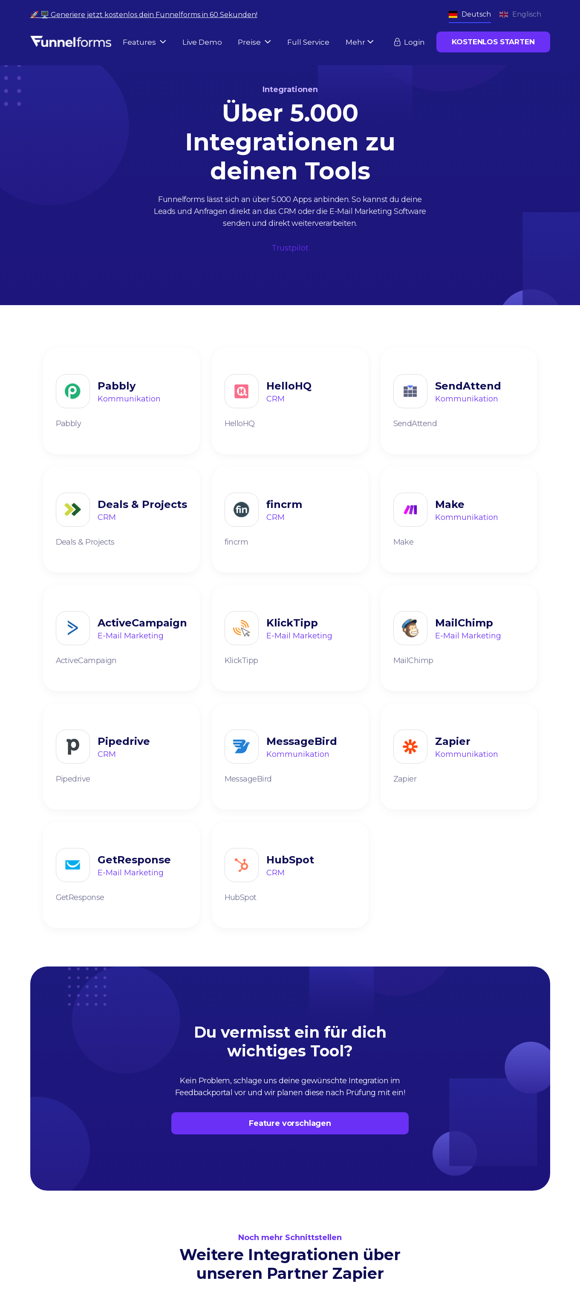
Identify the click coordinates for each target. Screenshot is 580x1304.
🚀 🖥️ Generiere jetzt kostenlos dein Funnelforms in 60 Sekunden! (143, 15)
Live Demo (202, 42)
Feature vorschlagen (290, 1123)
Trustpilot (290, 248)
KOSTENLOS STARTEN (493, 42)
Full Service (308, 42)
